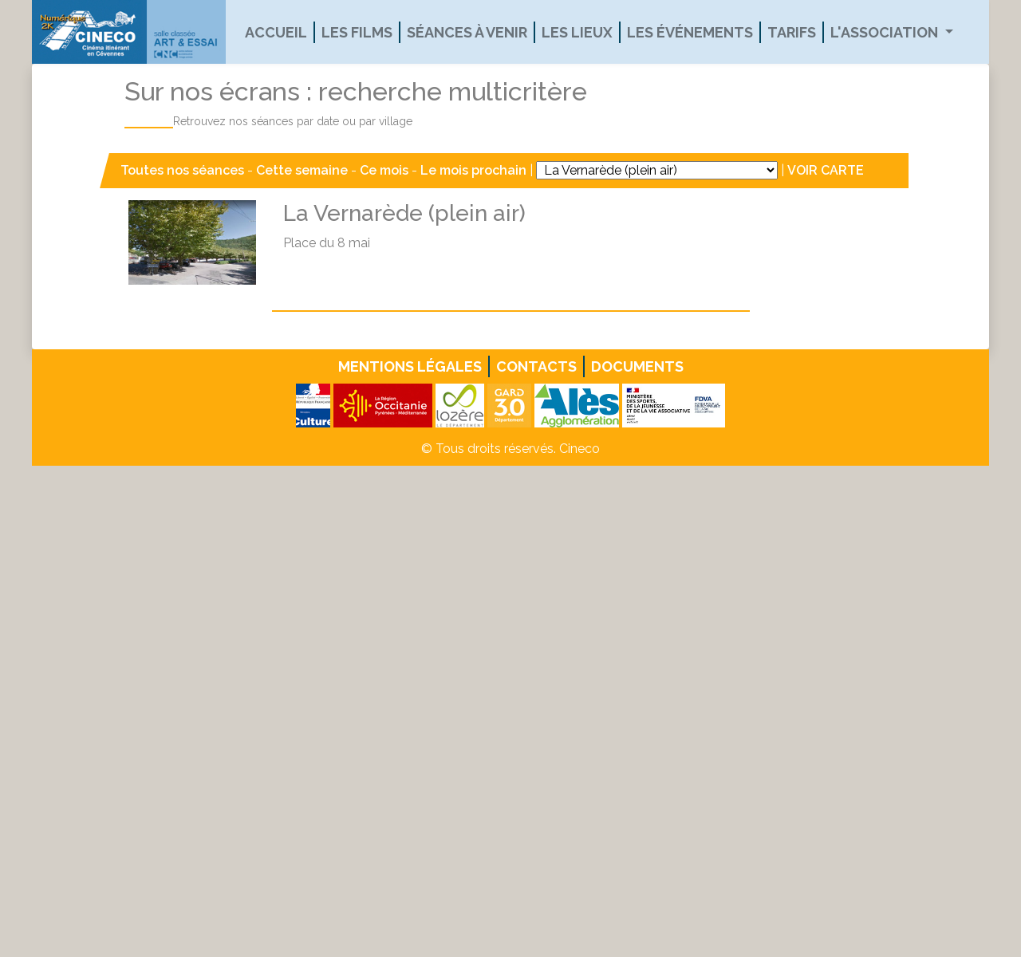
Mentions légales (410, 366)
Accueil (276, 32)
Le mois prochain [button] (473, 170)
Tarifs (791, 32)
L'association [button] (885, 32)
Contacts (536, 366)
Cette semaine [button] (302, 170)
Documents (637, 366)
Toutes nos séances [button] (183, 170)
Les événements (690, 32)
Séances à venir (467, 32)
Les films (356, 32)
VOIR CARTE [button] (825, 170)
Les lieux (577, 32)
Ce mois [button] (384, 170)
